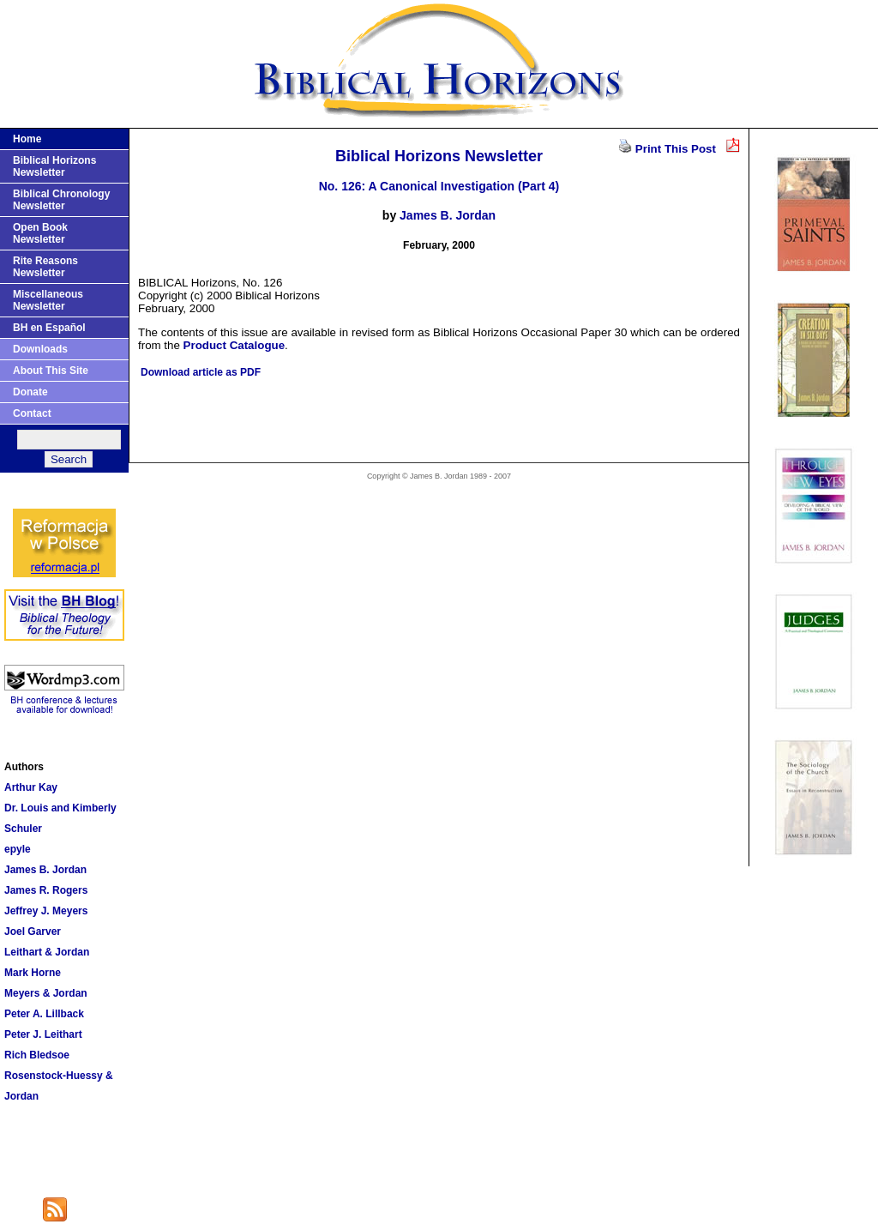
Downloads (40, 349)
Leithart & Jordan (46, 952)
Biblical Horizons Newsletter (54, 166)
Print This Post (675, 148)
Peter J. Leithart (43, 1034)
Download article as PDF (201, 372)
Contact (32, 413)
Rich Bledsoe (36, 1055)
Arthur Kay (30, 787)
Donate (30, 392)
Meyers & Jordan (45, 993)
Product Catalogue (234, 345)
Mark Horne (32, 973)
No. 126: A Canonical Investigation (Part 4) (439, 186)
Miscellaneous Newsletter (48, 300)
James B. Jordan (45, 870)
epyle (17, 849)
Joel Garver (32, 932)
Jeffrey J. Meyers (45, 911)
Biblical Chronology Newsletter (61, 200)
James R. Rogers (45, 890)
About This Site (50, 371)
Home (27, 139)
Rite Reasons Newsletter (45, 267)
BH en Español (49, 328)
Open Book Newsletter (40, 233)
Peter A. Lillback (44, 1014)
